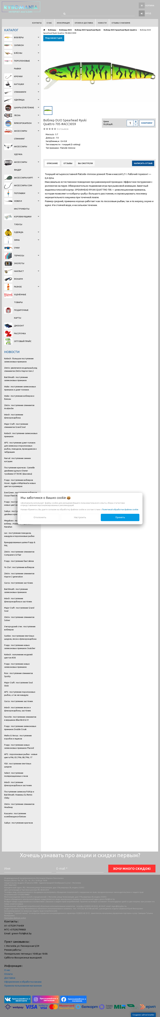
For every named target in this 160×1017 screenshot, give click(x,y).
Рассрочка (20, 333)
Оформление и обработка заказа (22, 981)
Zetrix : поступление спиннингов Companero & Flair (19, 553)
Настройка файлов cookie (15, 918)
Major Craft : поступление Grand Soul (19, 609)
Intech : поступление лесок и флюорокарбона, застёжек (17, 709)
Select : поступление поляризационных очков (16, 774)
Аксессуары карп (23, 178)
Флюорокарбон (23, 123)
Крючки (18, 76)
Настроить (80, 517)
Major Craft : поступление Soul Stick (18, 684)
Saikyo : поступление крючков (18, 823)
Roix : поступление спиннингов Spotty (18, 674)
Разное (18, 287)
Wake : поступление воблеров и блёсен (19, 397)
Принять (120, 517)
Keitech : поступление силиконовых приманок (21, 434)
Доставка (9, 977)
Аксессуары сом (23, 185)
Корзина (149, 6)
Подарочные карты (21, 314)
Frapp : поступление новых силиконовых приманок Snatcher (19, 646)
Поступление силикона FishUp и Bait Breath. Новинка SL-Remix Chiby (19, 794)
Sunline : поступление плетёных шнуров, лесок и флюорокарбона (20, 637)
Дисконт (19, 326)
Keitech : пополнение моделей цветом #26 (18, 656)
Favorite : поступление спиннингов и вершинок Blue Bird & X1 (20, 718)
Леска (17, 115)
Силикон (19, 45)
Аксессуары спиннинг (20, 135)
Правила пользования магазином (23, 985)
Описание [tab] (52, 163)
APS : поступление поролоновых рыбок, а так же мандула (19, 693)
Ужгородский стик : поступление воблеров (19, 628)
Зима (17, 240)
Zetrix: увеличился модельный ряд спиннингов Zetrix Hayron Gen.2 (20, 369)
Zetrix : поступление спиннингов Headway (19, 805)
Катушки (19, 84)
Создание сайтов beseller (143, 1015)
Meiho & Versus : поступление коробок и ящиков (18, 737)
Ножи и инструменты (21, 205)
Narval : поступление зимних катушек (17, 459)
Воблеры (19, 37)
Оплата (8, 974)
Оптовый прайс (22, 341)
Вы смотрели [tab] (85, 163)
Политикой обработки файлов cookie (120, 509)
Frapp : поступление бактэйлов (19, 561)
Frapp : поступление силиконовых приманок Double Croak (20, 727)
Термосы (19, 255)
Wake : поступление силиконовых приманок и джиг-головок (20, 388)
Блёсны (18, 53)
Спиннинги (20, 92)
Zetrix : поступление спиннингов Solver (19, 618)
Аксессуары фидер (20, 166)
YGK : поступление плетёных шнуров (17, 765)
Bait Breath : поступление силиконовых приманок (16, 378)
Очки (17, 248)
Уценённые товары (20, 298)
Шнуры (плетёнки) (24, 107)
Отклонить (40, 517)
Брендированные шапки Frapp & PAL (19, 544)
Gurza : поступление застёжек (18, 583)
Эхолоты (19, 263)
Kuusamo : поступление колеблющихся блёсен (15, 815)
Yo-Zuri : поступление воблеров (19, 567)
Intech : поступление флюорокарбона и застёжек (18, 600)
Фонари (18, 279)
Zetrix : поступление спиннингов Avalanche (19, 406)
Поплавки (19, 193)
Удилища (19, 100)
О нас (7, 970)
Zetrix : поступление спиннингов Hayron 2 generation (19, 575)
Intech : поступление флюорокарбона (13, 416)
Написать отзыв (143, 163)
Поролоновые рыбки (22, 65)
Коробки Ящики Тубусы (22, 220)
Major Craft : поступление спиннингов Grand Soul (16, 425)
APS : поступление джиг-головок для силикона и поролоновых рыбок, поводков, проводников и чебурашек (20, 447)
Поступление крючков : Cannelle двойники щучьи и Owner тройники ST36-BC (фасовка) (19, 470)
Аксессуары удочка (20, 150)
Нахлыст (19, 271)
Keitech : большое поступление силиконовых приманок (19, 360)
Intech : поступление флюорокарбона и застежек (18, 783)
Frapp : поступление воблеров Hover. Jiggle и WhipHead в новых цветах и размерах (20, 483)
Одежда (18, 232)
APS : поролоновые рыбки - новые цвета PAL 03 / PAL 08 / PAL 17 (20, 755)
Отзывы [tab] (67, 163)
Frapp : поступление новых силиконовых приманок (17, 665)
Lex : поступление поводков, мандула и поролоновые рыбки (19, 534)
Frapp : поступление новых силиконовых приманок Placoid (19, 746)
